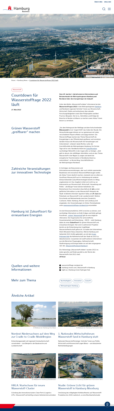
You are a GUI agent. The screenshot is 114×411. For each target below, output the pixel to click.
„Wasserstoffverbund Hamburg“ (77, 246)
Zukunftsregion (91, 149)
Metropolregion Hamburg (69, 286)
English (107, 2)
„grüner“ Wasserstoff (75, 215)
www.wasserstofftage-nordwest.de (75, 205)
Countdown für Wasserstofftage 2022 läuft (43, 80)
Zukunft (88, 281)
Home (13, 80)
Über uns (98, 2)
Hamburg (98, 107)
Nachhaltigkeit (66, 281)
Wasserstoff (17, 90)
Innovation (78, 281)
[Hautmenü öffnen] (109, 9)
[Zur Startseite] (16, 9)
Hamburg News (22, 80)
